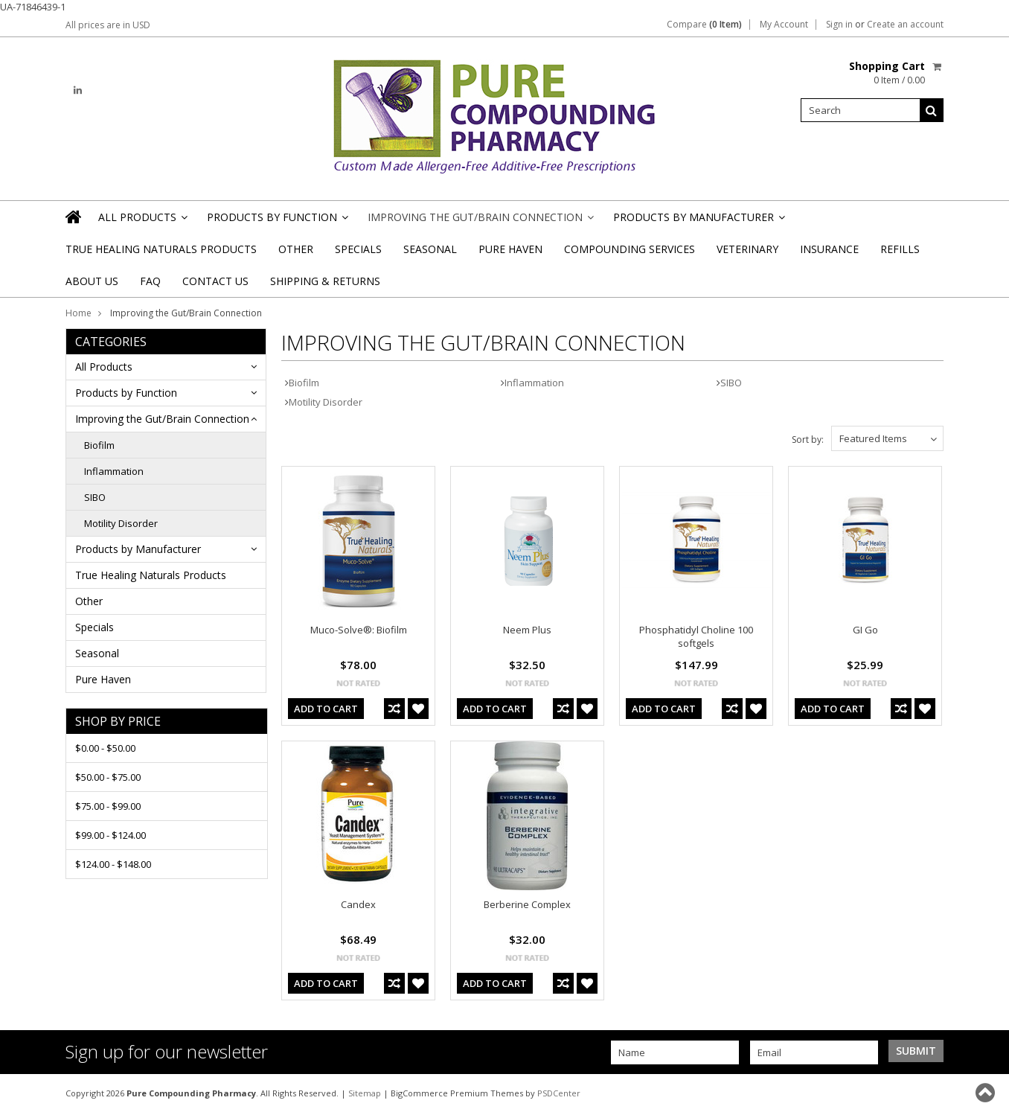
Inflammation (114, 471)
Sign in (839, 24)
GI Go (865, 629)
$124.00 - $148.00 (113, 864)
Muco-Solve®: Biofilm (358, 629)
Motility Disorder (121, 523)
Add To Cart (326, 708)
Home (78, 313)
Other (295, 249)
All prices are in (107, 25)
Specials (358, 249)
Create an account (905, 24)
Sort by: (808, 439)
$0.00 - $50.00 (105, 748)
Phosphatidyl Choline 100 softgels (696, 636)
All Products (141, 221)
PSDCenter (558, 1093)
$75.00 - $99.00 (108, 806)
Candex (358, 904)
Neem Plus (527, 629)
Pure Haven (510, 249)
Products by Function (276, 221)
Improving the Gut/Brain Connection (480, 221)
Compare (704, 24)
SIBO (95, 497)
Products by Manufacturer (698, 221)
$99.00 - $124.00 (110, 835)
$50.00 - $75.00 (108, 777)
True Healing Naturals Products (161, 249)
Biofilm (99, 445)
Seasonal (430, 249)
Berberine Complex (527, 904)
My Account (784, 24)
